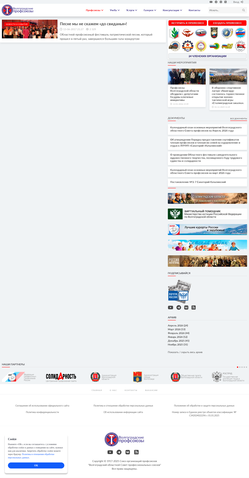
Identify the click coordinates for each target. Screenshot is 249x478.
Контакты (194, 10)
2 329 (93, 29)
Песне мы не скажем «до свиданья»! (93, 23)
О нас (113, 390)
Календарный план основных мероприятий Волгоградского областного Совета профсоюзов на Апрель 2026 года (206, 129)
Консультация (172, 10)
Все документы (238, 119)
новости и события (16, 24)
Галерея (150, 10)
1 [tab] (237, 367)
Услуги (131, 10)
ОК (36, 465)
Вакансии (151, 390)
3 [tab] (242, 367)
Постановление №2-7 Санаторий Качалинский (198, 182)
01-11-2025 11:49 (222, 107)
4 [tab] (244, 367)
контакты (131, 390)
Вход (238, 1)
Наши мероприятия (182, 62)
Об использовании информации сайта (123, 412)
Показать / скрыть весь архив (185, 352)
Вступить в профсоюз (188, 23)
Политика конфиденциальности (42, 412)
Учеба (115, 10)
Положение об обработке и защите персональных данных (204, 405)
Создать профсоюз (227, 23)
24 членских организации (207, 56)
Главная (97, 390)
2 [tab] (239, 367)
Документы (176, 118)
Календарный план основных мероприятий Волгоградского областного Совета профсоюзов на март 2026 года (206, 171)
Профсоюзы (94, 10)
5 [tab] (246, 367)
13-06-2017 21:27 (73, 29)
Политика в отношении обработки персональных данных (123, 405)
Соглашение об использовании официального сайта (42, 405)
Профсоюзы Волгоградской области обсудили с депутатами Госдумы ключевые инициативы (184, 94)
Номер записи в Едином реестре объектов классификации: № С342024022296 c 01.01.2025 (204, 414)
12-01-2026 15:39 (180, 104)
